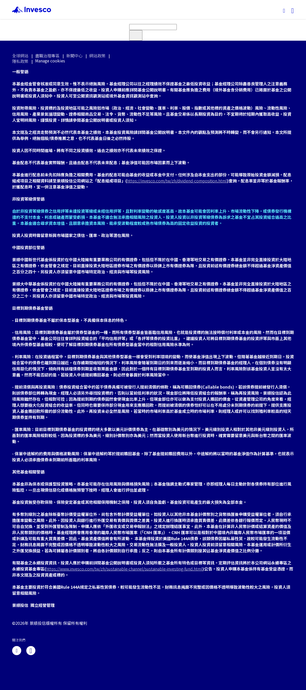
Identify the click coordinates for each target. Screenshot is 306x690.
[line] (30, 650)
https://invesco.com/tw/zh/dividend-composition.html (177, 181)
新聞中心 (74, 56)
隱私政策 (20, 61)
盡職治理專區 (47, 56)
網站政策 (97, 56)
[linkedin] (16, 650)
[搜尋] (284, 11)
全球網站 (20, 56)
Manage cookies (50, 60)
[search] (153, 27)
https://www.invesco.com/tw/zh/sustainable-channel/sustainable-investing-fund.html (124, 569)
